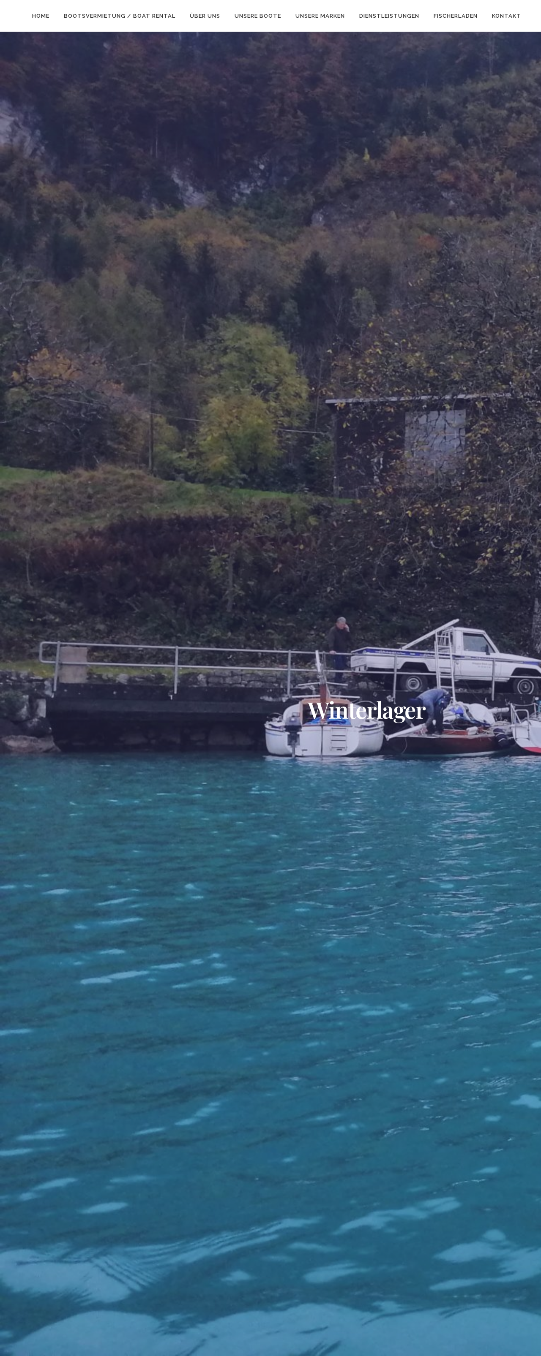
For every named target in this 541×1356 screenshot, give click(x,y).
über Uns (205, 16)
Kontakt (506, 16)
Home (40, 16)
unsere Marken (320, 16)
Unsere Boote (258, 16)
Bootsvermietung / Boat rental (119, 16)
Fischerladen (456, 16)
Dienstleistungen (389, 16)
